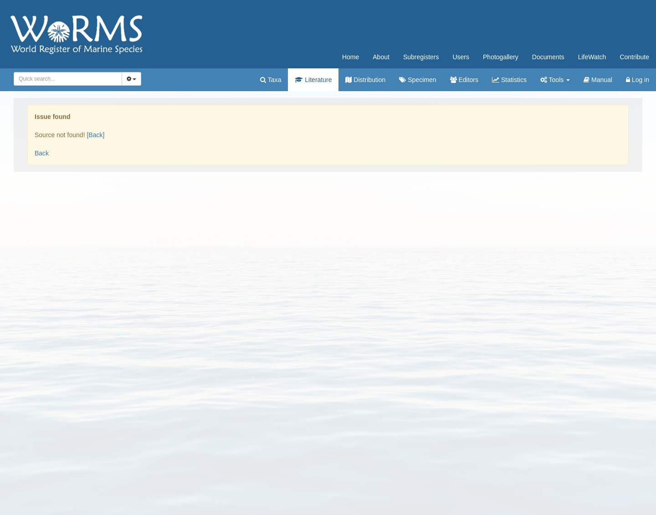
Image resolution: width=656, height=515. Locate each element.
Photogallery (500, 57)
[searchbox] (66, 78)
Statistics (509, 79)
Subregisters (421, 57)
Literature (313, 79)
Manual (598, 79)
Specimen (417, 79)
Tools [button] (555, 79)
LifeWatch (592, 57)
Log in (637, 79)
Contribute (634, 57)
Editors (464, 79)
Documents (548, 57)
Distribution (365, 79)
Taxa (270, 79)
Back (42, 153)
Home (350, 57)
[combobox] (68, 79)
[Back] (95, 135)
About (381, 57)
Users (460, 57)
